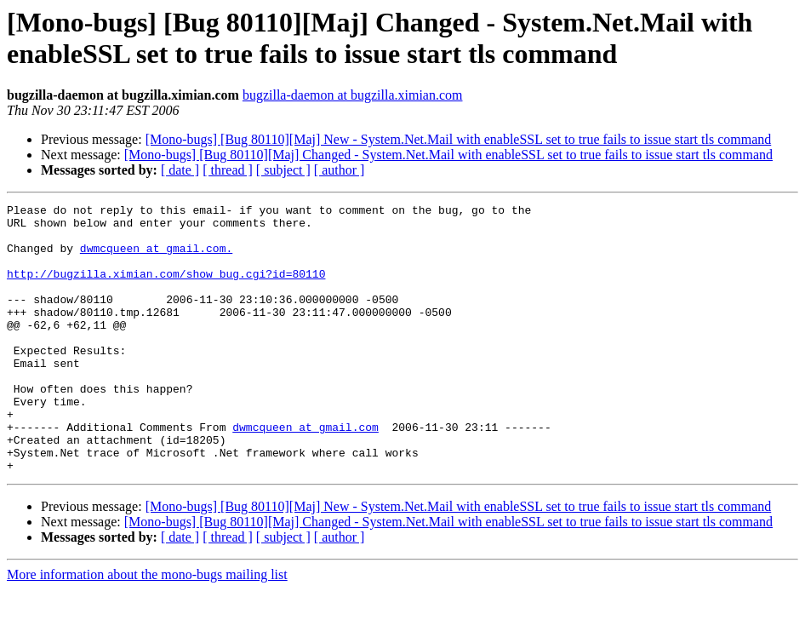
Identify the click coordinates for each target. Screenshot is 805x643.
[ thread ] (228, 170)
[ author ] (339, 170)
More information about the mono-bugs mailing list (147, 628)
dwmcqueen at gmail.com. (156, 258)
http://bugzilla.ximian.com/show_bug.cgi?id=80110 (166, 288)
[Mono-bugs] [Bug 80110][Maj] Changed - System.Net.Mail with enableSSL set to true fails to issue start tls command (448, 154)
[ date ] (180, 170)
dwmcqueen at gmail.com (305, 472)
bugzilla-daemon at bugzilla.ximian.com (353, 95)
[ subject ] (283, 170)
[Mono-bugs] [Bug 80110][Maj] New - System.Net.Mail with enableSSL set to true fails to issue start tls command (459, 139)
